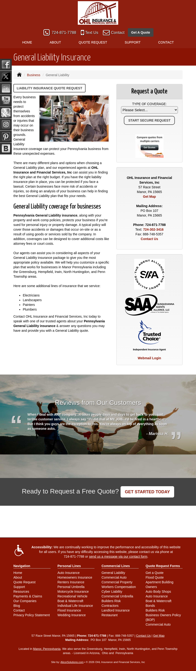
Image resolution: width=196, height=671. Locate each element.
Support (19, 587)
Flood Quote (155, 577)
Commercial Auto (114, 577)
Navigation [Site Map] (21, 566)
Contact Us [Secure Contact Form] (149, 239)
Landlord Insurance (116, 610)
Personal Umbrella (71, 587)
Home (27, 42)
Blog (16, 606)
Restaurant (110, 615)
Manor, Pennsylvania (47, 649)
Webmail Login (149, 358)
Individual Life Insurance (75, 606)
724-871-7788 (64, 32)
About (17, 577)
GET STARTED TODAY (147, 491)
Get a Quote (155, 573)
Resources (21, 591)
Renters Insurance (71, 582)
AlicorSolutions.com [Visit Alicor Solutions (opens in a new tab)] (71, 662)
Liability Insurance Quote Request (49, 88)
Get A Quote (140, 32)
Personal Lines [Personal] (69, 566)
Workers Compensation (119, 587)
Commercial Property (117, 582)
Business (33, 75)
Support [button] (133, 42)
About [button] (55, 42)
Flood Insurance (69, 610)
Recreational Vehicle (73, 596)
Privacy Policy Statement (31, 615)
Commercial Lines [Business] (116, 566)
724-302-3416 (153, 229)
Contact (118, 32)
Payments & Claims (27, 596)
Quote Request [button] (92, 42)
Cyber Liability (112, 591)
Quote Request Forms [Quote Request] (163, 566)
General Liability (113, 573)
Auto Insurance (69, 573)
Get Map (149, 196)
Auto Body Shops (158, 591)
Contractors (110, 606)
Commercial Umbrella (117, 596)
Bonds (150, 606)
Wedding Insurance (72, 615)
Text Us (91, 32)
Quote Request (24, 582)
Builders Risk (111, 601)
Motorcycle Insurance (73, 591)
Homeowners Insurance (75, 577)
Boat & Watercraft (70, 601)
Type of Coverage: (149, 104)
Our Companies (24, 601)
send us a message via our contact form (118, 556)
